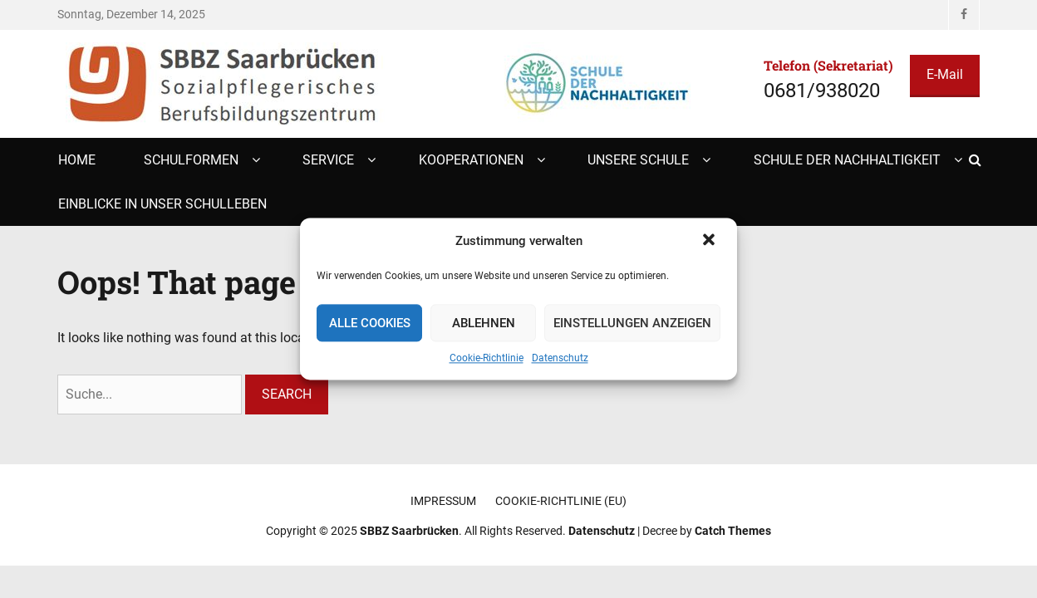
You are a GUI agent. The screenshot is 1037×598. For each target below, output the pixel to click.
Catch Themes (733, 530)
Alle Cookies (369, 323)
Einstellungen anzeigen (632, 323)
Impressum (443, 500)
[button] (710, 242)
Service (328, 160)
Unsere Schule (638, 160)
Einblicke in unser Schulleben (162, 204)
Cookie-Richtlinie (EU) (561, 500)
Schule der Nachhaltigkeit (847, 160)
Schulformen (191, 160)
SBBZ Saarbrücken (409, 530)
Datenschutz (560, 359)
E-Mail (944, 74)
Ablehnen (483, 323)
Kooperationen (471, 160)
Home (77, 160)
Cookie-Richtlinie (486, 359)
